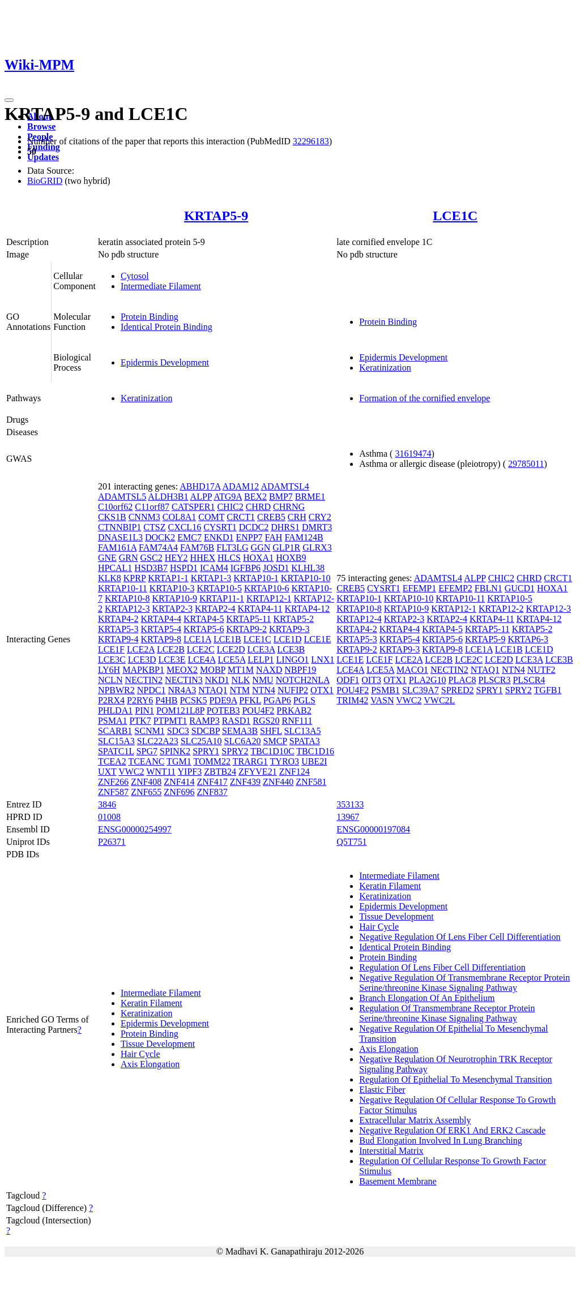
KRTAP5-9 (216, 215)
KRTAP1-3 (211, 578)
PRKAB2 (293, 710)
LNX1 (322, 659)
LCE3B (291, 649)
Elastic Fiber (382, 1089)
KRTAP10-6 (266, 588)
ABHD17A (200, 486)
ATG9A (228, 496)
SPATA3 (304, 741)
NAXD (269, 670)
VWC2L (439, 700)
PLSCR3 (495, 680)
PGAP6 (277, 700)
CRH (297, 517)
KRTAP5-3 (118, 629)
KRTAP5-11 (249, 619)
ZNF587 (113, 792)
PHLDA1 (115, 710)
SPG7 (147, 751)
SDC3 (178, 731)
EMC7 (189, 537)
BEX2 (255, 496)
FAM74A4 (158, 547)
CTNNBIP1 (119, 527)
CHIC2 (230, 507)
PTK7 (140, 720)
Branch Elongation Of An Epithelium (426, 998)
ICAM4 (214, 568)
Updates (43, 157)
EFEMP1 (420, 588)
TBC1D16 (315, 751)
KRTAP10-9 (174, 598)
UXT (107, 771)
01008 (109, 817)
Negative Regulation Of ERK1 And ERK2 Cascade (452, 1130)
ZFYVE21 (257, 771)
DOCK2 (160, 537)
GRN (128, 557)
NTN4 (263, 690)
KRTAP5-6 (204, 629)
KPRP (134, 578)
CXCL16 (184, 527)
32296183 (311, 141)
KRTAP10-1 (256, 578)
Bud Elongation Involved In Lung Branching (440, 1140)
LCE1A (197, 639)
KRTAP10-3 (172, 588)
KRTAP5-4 (160, 629)
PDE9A (223, 700)
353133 (350, 804)
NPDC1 (151, 690)
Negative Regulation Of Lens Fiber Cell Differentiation (459, 937)
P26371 (112, 842)
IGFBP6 (246, 568)
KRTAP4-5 (204, 619)
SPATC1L (116, 751)
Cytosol (135, 276)
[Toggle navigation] (9, 100)
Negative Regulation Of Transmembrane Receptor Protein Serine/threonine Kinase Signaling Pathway (464, 983)
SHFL (271, 731)
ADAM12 (240, 486)
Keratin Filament (151, 1003)
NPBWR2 (116, 690)
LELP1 (261, 659)
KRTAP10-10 (306, 578)
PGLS (304, 700)
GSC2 (151, 557)
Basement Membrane (397, 1181)
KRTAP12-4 (359, 619)
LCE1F (111, 649)
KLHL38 (308, 568)
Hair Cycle (140, 1054)
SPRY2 (234, 751)
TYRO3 (285, 761)
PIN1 (144, 710)
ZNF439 (245, 782)
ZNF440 (278, 782)
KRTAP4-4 (160, 619)
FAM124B (303, 537)
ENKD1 (218, 537)
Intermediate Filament (161, 286)
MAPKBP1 (143, 670)
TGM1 (179, 761)
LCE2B (171, 649)
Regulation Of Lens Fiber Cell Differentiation (442, 967)
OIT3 (371, 680)
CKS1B (112, 517)
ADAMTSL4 (285, 486)
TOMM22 (212, 761)
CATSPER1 (193, 507)
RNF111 (297, 720)
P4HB (166, 700)
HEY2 (176, 557)
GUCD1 (520, 588)
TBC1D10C (272, 751)
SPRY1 (206, 751)
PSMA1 (112, 720)
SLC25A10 (201, 741)
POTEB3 (223, 710)
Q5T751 (351, 842)
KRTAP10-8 (127, 598)
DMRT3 (317, 527)
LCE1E (317, 639)
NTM (239, 690)
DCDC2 (253, 527)
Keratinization (385, 367)
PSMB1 (385, 690)
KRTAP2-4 (215, 608)
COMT (211, 517)
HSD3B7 (151, 568)
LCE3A (261, 649)
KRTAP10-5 (219, 588)
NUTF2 (541, 670)
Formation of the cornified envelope (424, 398)
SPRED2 (457, 690)
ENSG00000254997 (135, 829)
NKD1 (217, 680)
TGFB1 (548, 690)
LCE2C (201, 649)
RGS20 (266, 720)
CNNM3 (144, 517)
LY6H (109, 670)
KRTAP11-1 (221, 598)
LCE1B (227, 639)
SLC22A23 (157, 741)
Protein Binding (149, 316)
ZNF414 (179, 782)
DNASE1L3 (120, 537)
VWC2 (131, 771)
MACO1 (412, 670)
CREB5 (271, 517)
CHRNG (289, 507)
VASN (382, 700)
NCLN (110, 680)
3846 (107, 804)
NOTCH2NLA (303, 680)
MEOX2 (182, 670)
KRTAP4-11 (260, 608)
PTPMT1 (170, 720)
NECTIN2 (144, 680)
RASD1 (236, 720)
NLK (240, 680)
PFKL (250, 700)
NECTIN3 (184, 680)
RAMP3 (204, 720)
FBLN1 (488, 588)
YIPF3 (190, 771)
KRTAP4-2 (118, 619)
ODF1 (347, 680)
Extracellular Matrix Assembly (415, 1120)
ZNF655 (146, 792)
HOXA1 (258, 557)
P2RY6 (140, 700)
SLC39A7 (420, 690)
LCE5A (231, 659)
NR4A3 (182, 690)
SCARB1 (115, 731)
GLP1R (286, 547)
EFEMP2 (455, 588)
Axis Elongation (150, 1064)
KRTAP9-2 (247, 629)
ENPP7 (249, 537)
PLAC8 (462, 680)
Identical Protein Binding (166, 327)
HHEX (202, 557)
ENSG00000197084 (373, 829)
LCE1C (455, 215)
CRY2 (320, 517)
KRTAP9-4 (118, 639)
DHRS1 (285, 527)
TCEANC (146, 761)
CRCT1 (241, 517)
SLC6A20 (242, 741)
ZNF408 (146, 782)
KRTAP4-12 (307, 608)
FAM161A (117, 547)
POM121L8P (180, 710)
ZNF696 (179, 792)
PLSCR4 (529, 680)
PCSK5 (193, 700)
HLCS (229, 557)
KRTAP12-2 (501, 608)
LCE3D (142, 659)
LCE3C (112, 659)
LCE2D (231, 649)
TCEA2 (112, 761)
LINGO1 (292, 659)
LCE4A (202, 659)
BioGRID (44, 181)
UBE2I (314, 761)
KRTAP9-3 (289, 629)
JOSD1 (276, 568)
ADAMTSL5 (122, 496)
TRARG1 (250, 761)
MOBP (212, 670)
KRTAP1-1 (168, 578)
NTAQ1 (212, 690)
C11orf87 (152, 507)
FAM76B (197, 547)
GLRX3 (317, 547)
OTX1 (322, 690)
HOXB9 (291, 557)
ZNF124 (294, 771)
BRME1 (310, 496)
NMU (262, 680)
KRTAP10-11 (122, 588)
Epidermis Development (165, 362)
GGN (261, 547)
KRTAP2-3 (172, 608)
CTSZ (154, 527)
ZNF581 (311, 782)
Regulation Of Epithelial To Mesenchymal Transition (455, 1079)
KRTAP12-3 (127, 608)
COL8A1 (180, 517)
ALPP (201, 496)
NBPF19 (300, 670)
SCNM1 (149, 731)
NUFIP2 (293, 690)
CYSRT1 (220, 527)
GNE (107, 557)
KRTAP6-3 (528, 639)
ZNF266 (113, 782)
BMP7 (281, 496)
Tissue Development (158, 1044)
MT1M (241, 670)
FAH (274, 537)
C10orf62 (115, 507)
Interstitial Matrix (391, 1150)
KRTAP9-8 (160, 639)
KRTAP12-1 (269, 598)
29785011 (526, 464)
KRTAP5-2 (293, 619)
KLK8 (109, 578)
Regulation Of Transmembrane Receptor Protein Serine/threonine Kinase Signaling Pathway (447, 1013)
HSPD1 (184, 568)
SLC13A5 (302, 731)
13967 (347, 817)
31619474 (413, 453)
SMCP (275, 741)
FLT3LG (232, 547)
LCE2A (141, 649)
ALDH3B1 (168, 496)
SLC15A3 (116, 741)
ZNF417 (212, 782)
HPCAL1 (115, 568)
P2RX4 (111, 700)
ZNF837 (212, 792)
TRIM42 (352, 700)
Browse (41, 126)
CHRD (258, 507)
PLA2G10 (427, 680)
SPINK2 (175, 751)
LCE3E (172, 659)
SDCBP (205, 731)
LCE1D (288, 639)
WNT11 (161, 771)
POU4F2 (258, 710)
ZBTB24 (220, 771)
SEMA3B (240, 731)
